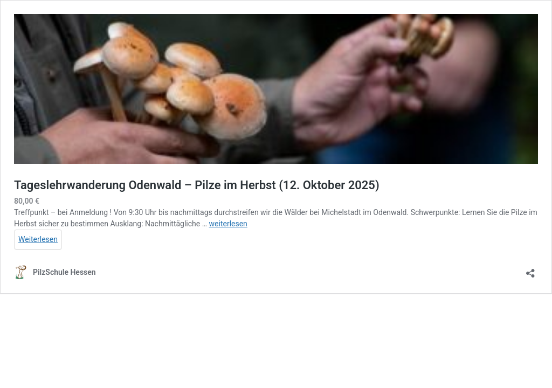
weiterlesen (228, 223)
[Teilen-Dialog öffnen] (530, 269)
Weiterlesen (38, 239)
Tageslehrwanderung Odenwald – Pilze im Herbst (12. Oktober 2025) (197, 185)
